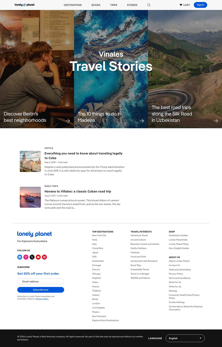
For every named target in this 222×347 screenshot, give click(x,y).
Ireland (95, 295)
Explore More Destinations (105, 320)
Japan (95, 252)
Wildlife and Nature (140, 277)
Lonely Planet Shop (179, 244)
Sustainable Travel (140, 269)
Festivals (135, 252)
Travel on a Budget (140, 273)
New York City (99, 235)
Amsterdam (98, 261)
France (95, 286)
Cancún (96, 269)
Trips (113, 4)
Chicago (96, 273)
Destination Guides (178, 235)
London (96, 303)
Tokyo (95, 282)
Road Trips (136, 265)
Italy (94, 244)
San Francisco (99, 316)
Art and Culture (138, 239)
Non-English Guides (179, 248)
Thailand (96, 290)
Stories (132, 4)
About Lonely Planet (179, 261)
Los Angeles (98, 307)
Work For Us (175, 282)
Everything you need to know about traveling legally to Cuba (83, 155)
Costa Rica (97, 248)
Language (155, 338)
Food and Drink (138, 256)
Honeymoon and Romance (144, 261)
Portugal (96, 265)
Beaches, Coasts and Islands (145, 244)
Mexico (95, 312)
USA (94, 256)
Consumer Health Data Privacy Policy (184, 296)
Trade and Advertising (180, 269)
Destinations (73, 4)
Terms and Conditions (179, 278)
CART (185, 4)
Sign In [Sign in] (200, 4)
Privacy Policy (176, 273)
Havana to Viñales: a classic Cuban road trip (78, 191)
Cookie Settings (177, 302)
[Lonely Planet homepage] (25, 5)
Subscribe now (40, 289)
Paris (94, 239)
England (96, 277)
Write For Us (175, 286)
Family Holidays (138, 248)
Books (96, 4)
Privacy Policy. (42, 299)
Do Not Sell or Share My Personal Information (185, 308)
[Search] (148, 4)
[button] (37, 117)
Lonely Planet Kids (178, 239)
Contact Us (174, 265)
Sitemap (173, 290)
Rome (95, 299)
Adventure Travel (139, 235)
